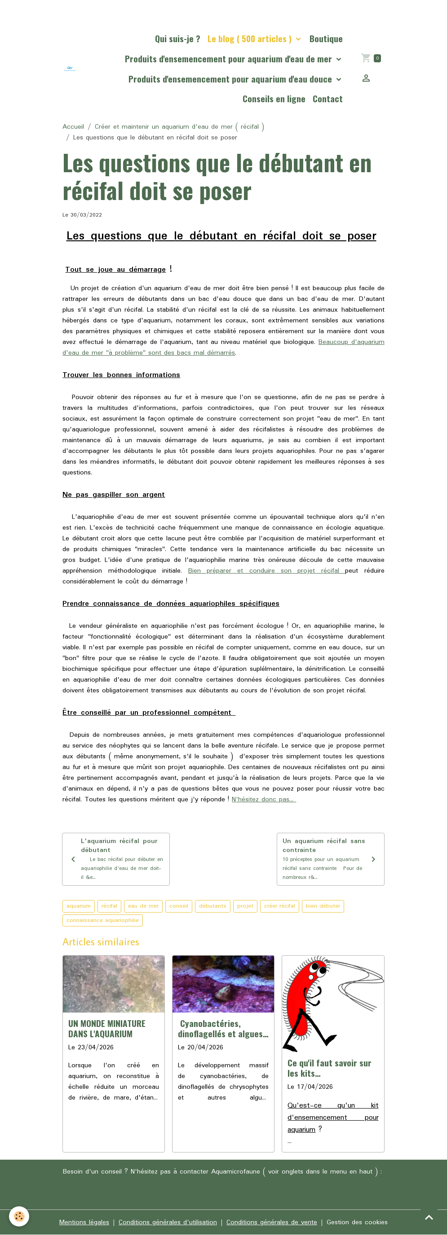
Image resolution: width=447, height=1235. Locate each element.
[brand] (69, 68)
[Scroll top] (429, 1217)
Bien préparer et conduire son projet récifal (266, 570)
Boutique (326, 38)
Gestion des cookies (357, 1222)
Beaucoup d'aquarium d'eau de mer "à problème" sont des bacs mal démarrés (223, 347)
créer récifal (279, 906)
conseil (178, 906)
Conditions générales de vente (271, 1222)
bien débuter (323, 906)
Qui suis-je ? (177, 38)
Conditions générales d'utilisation (168, 1222)
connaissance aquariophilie (102, 920)
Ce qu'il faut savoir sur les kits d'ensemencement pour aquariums (331, 1067)
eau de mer (143, 906)
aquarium (78, 906)
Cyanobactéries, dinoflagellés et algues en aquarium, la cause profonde (220, 1028)
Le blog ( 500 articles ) (251, 38)
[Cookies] (19, 1216)
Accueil (73, 127)
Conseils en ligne (274, 98)
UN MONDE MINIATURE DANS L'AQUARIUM (107, 1028)
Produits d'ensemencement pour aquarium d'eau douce (231, 78)
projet (245, 906)
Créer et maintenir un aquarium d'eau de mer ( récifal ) (179, 127)
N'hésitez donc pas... (264, 799)
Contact (328, 98)
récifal (109, 906)
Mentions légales (84, 1222)
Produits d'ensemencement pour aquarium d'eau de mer (229, 58)
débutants (212, 906)
